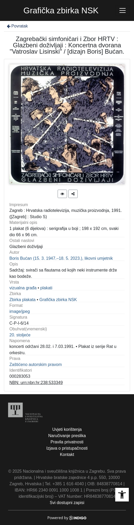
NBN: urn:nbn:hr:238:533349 (36, 382)
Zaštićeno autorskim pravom (35, 364)
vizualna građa (22, 288)
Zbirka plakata (22, 299)
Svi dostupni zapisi (67, 502)
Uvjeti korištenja (67, 429)
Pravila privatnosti (67, 442)
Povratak (17, 26)
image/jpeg (19, 311)
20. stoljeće (20, 335)
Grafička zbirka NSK (58, 299)
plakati (46, 288)
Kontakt (67, 454)
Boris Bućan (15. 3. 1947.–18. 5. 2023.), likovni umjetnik (61, 258)
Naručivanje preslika (67, 435)
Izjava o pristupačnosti (67, 448)
